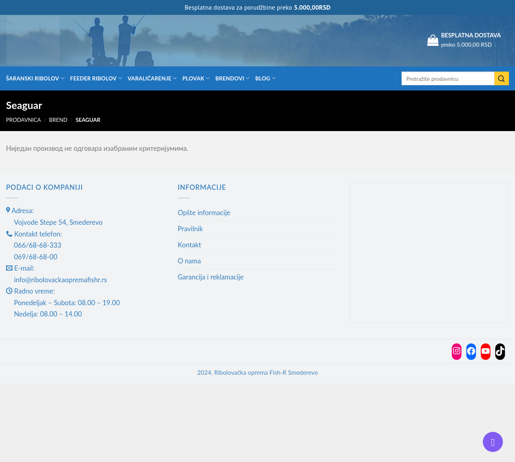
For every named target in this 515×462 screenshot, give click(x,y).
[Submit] (501, 79)
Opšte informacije (204, 212)
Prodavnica (23, 120)
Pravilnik (190, 228)
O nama (189, 261)
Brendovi (232, 78)
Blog (265, 78)
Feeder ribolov (96, 78)
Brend (58, 120)
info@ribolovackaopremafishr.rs (60, 279)
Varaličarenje (152, 78)
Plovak (196, 78)
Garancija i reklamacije (211, 277)
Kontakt (189, 244)
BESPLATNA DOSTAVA (471, 35)
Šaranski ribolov (35, 78)
